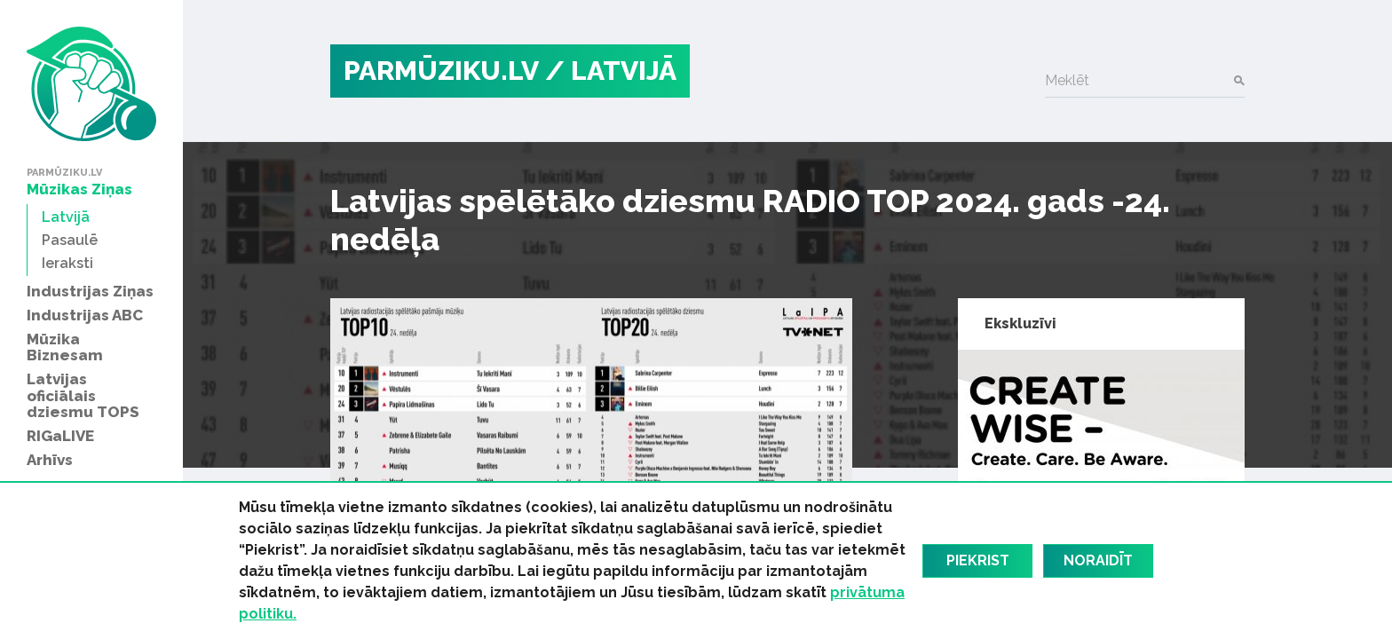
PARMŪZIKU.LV (441, 70)
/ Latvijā (610, 70)
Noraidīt (1098, 560)
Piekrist (977, 560)
